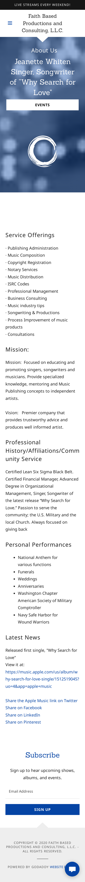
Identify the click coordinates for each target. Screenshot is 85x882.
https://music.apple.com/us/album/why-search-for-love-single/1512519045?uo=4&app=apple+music (42, 679)
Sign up (42, 809)
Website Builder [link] (63, 867)
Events (42, 104)
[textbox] (42, 791)
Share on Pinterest (23, 722)
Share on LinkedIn (22, 715)
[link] (42, 23)
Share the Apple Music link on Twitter (41, 700)
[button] (11, 23)
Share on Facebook (23, 707)
